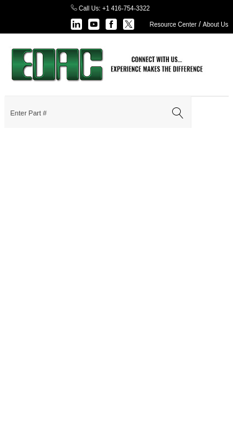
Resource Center (173, 24)
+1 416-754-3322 (126, 8)
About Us (215, 24)
